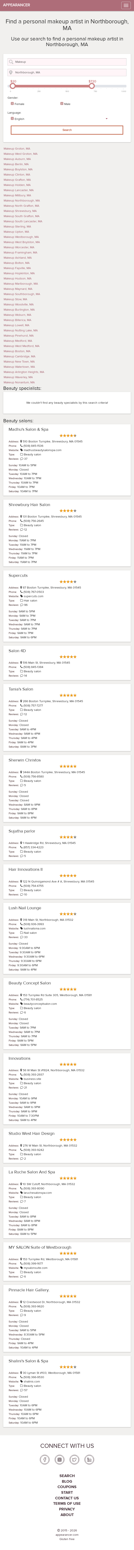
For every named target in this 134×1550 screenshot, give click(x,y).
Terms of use (67, 1503)
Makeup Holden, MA (17, 185)
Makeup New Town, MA (19, 362)
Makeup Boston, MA (17, 351)
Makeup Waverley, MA (18, 377)
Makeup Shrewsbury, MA (20, 211)
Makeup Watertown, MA (19, 367)
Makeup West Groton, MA (20, 154)
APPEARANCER (16, 5)
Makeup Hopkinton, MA (19, 273)
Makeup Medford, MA (18, 341)
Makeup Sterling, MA (17, 227)
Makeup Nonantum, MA (19, 382)
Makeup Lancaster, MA (19, 190)
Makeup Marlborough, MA (21, 284)
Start (67, 1492)
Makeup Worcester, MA (19, 247)
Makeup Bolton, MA (17, 263)
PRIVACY (67, 1509)
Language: (14, 113)
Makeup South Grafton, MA (21, 216)
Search (67, 130)
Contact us (67, 1498)
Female (19, 104)
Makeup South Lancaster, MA (23, 221)
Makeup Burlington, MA (19, 310)
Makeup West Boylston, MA (22, 242)
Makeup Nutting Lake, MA (21, 330)
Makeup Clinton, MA (17, 175)
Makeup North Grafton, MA (21, 206)
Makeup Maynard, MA (18, 289)
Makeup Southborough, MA (22, 294)
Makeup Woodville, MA (19, 304)
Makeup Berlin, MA (16, 164)
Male (67, 104)
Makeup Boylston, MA (18, 169)
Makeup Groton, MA (17, 149)
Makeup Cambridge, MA (19, 356)
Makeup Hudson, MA (17, 279)
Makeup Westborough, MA (21, 237)
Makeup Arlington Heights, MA (24, 372)
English (19, 119)
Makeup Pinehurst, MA (19, 336)
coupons (67, 1486)
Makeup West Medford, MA (21, 346)
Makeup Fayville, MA (17, 268)
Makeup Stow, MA (15, 299)
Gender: (13, 98)
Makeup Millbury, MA (17, 195)
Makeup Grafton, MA (17, 180)
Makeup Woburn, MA (17, 315)
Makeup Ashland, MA (18, 258)
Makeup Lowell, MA (16, 325)
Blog (67, 1481)
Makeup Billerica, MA (17, 320)
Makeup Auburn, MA (17, 159)
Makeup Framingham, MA (20, 253)
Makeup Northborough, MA (22, 201)
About (67, 1514)
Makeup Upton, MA (16, 232)
